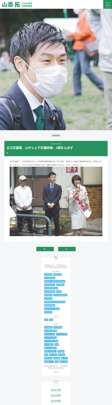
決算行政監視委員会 (60, 295)
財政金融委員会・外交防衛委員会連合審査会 (56, 367)
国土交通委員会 (50, 278)
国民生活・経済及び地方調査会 (55, 281)
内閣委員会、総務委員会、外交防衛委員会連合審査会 (56, 266)
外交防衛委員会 (50, 285)
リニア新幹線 (49, 345)
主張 (46, 320)
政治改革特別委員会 (51, 288)
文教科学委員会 (50, 292)
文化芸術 (61, 355)
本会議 (59, 292)
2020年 (56, 396)
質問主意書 (48, 312)
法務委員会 (48, 298)
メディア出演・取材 (51, 341)
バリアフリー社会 (50, 338)
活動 (56, 324)
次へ (67, 249)
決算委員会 (48, 295)
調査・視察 (63, 362)
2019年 (56, 401)
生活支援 (57, 358)
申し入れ (64, 358)
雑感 (56, 372)
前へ (45, 249)
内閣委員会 (57, 275)
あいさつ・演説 (50, 334)
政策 (56, 317)
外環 (46, 355)
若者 (56, 362)
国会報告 (56, 272)
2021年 (56, 390)
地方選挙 (61, 351)
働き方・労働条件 (50, 348)
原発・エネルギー (50, 351)
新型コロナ (48, 358)
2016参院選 (48, 327)
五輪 (56, 345)
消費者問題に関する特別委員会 (55, 302)
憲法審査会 (60, 285)
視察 (51, 320)
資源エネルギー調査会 (52, 309)
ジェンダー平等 (62, 334)
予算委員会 (48, 275)
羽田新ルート (49, 362)
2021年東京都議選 (50, 331)
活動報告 (56, 136)
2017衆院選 (58, 327)
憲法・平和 (53, 355)
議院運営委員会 (50, 305)
